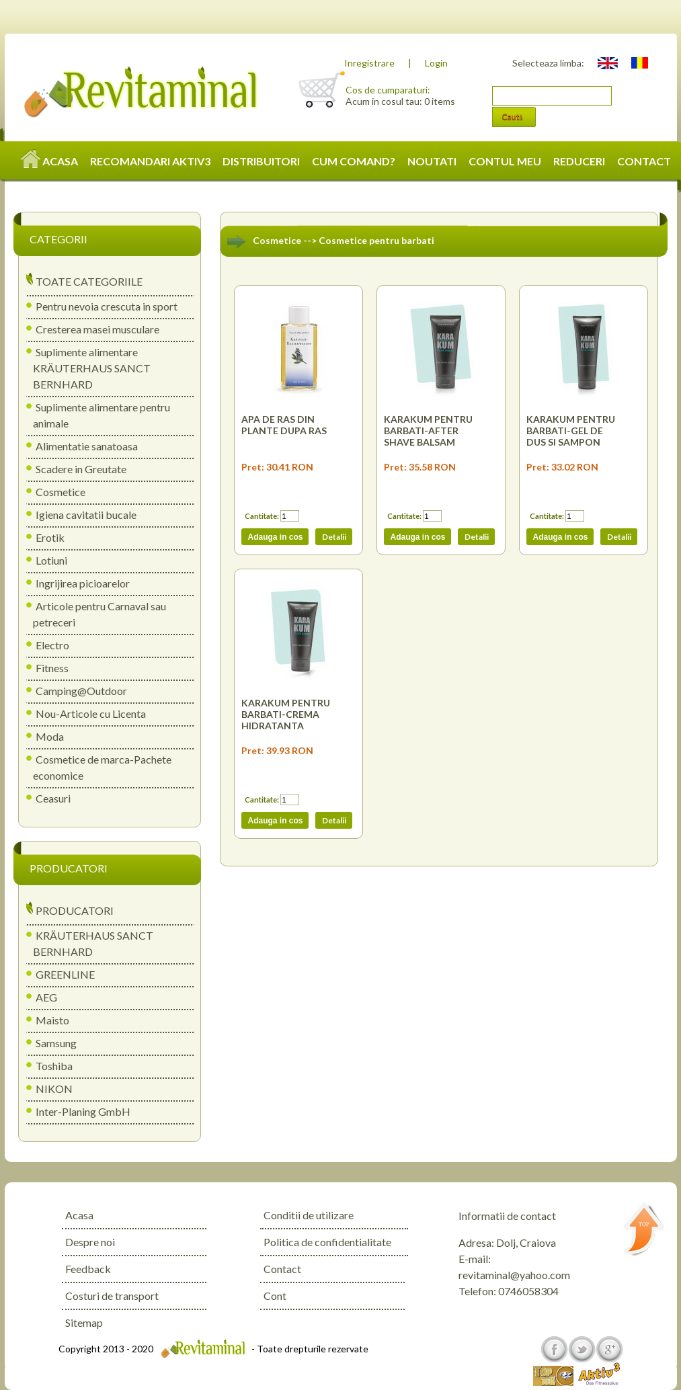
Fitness (52, 667)
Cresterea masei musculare (97, 329)
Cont (275, 1295)
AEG (46, 997)
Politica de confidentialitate (327, 1241)
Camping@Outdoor (81, 690)
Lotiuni (51, 560)
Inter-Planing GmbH (83, 1111)
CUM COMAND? (353, 161)
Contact (282, 1268)
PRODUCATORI (75, 910)
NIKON (54, 1088)
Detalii (334, 537)
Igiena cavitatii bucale (86, 514)
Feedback (88, 1268)
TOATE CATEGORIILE (89, 281)
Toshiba (54, 1065)
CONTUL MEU (505, 161)
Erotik (50, 537)
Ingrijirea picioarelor (83, 583)
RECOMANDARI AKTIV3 (150, 161)
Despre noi (90, 1241)
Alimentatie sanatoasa (87, 446)
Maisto (52, 1020)
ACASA (50, 161)
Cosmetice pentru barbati (376, 240)
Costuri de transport (112, 1295)
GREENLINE (65, 974)
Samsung (56, 1042)
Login (436, 63)
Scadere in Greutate (81, 468)
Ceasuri (53, 798)
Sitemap (84, 1322)
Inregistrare (369, 63)
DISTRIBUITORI (261, 161)
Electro (52, 645)
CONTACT (644, 161)
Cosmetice (60, 491)
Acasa (79, 1215)
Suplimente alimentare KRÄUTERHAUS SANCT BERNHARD (92, 368)
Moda (50, 736)
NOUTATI (431, 161)
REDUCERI (579, 161)
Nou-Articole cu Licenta (91, 713)
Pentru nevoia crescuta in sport (106, 306)
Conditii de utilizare (309, 1215)
